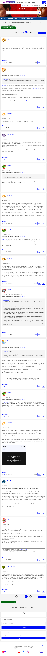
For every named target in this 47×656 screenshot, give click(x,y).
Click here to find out (23, 549)
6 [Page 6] (23, 32)
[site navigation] (1, 2)
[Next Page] (30, 32)
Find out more (22, 75)
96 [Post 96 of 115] (4, 223)
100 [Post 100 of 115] (4, 386)
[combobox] (26, 12)
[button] (44, 39)
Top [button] (44, 645)
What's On (23, 8)
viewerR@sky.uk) (35, 88)
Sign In (44, 2)
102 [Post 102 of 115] (4, 474)
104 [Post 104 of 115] (4, 559)
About (33, 2)
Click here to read (21, 552)
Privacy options (16, 645)
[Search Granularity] (10, 12)
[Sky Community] (9, 2)
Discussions (20, 2)
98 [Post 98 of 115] (4, 283)
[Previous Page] (16, 32)
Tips (29, 2)
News (25, 2)
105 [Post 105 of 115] (4, 591)
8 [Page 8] (27, 32)
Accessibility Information (28, 646)
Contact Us (31, 647)
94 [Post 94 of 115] (4, 159)
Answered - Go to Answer (8, 27)
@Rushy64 (5, 79)
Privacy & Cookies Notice (18, 646)
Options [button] (42, 22)
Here (27, 100)
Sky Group (15, 648)
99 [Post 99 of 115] (4, 334)
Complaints (16, 647)
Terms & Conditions (29, 645)
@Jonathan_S (5, 239)
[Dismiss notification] (45, 5)
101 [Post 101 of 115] (4, 416)
